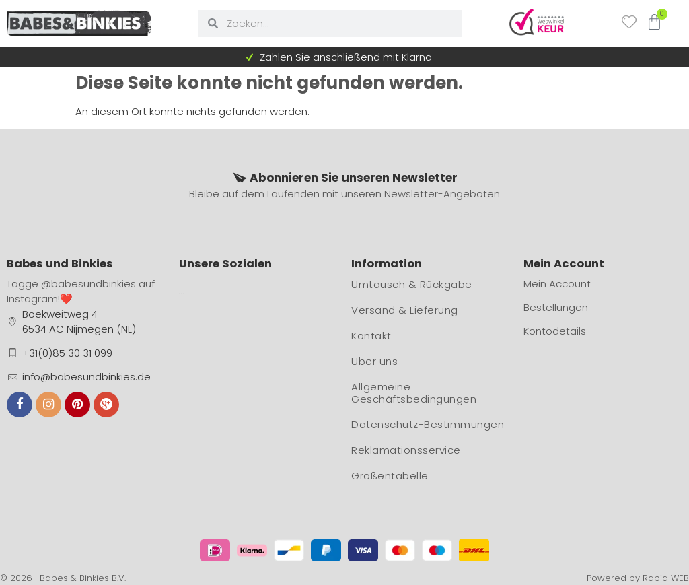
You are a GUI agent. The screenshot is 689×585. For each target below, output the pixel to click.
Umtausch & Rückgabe (411, 284)
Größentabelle (390, 476)
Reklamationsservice (406, 450)
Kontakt (371, 336)
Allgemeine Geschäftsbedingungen (413, 393)
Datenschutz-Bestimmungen (427, 424)
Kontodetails (554, 331)
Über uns (374, 361)
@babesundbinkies (88, 284)
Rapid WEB (666, 578)
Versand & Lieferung (404, 310)
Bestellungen (555, 307)
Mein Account (557, 284)
